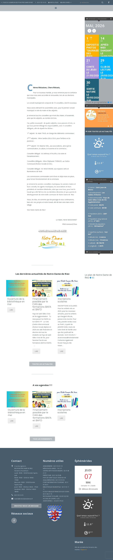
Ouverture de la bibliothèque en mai (16, 302)
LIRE (11, 310)
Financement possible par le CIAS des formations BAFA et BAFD (42, 304)
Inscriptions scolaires (64, 300)
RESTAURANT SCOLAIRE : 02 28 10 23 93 (55, 496)
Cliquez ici (83, 550)
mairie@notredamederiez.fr (23, 499)
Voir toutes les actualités (99, 131)
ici (109, 102)
